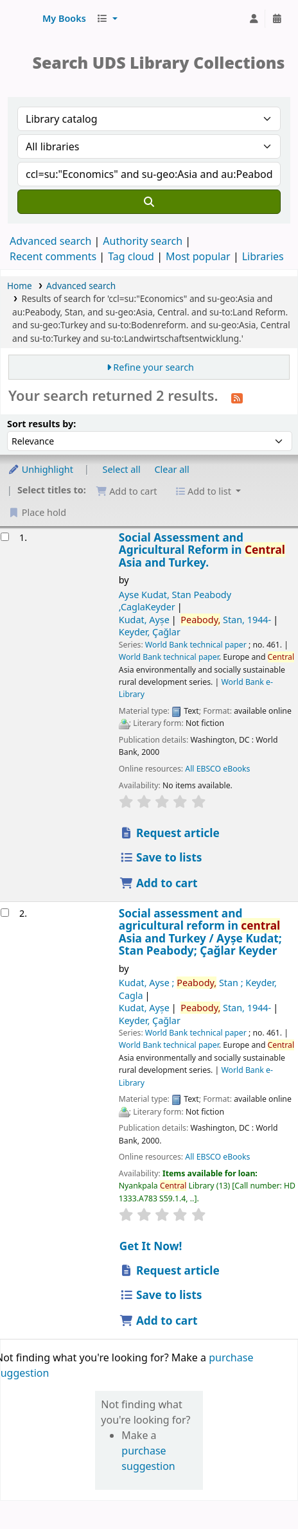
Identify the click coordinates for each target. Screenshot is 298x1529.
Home (19, 285)
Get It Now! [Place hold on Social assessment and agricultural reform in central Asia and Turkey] (150, 1246)
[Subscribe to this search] (237, 397)
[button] (64, 18)
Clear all (172, 469)
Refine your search (153, 367)
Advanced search (50, 241)
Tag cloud (131, 256)
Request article (169, 833)
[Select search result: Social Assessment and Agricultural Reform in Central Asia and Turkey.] (5, 537)
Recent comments (53, 256)
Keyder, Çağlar (149, 632)
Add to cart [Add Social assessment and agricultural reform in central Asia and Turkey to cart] (158, 1320)
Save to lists (160, 857)
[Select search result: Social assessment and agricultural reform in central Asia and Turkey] (5, 912)
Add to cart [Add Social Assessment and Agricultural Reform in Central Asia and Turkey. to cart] (158, 883)
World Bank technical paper (196, 644)
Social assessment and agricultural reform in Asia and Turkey (200, 932)
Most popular (198, 256)
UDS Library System (23, 18)
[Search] (149, 202)
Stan (225, 620)
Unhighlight (40, 469)
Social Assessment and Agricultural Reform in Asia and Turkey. (202, 550)
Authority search (142, 241)
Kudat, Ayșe (144, 620)
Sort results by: (41, 424)
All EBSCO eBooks (217, 768)
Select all (122, 469)
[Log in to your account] (254, 18)
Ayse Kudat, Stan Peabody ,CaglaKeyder (175, 600)
